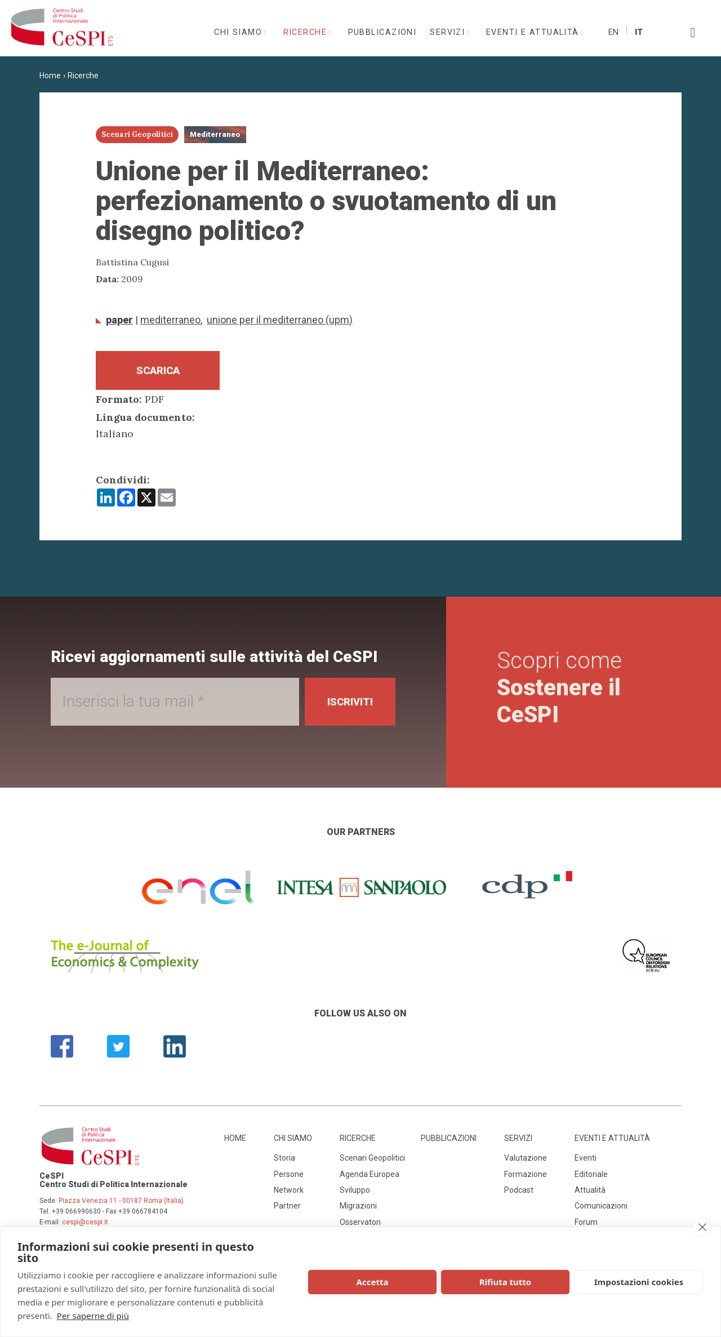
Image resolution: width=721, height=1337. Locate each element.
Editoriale (591, 1174)
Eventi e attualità (534, 32)
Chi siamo (239, 32)
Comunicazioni (601, 1205)
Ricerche (306, 32)
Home (50, 75)
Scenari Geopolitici (372, 1157)
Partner (287, 1205)
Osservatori (360, 1222)
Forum (586, 1222)
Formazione (525, 1174)
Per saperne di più (93, 1315)
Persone (289, 1174)
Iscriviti (350, 702)
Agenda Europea (369, 1174)
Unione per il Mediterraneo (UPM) (280, 320)
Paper (119, 320)
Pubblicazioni (382, 32)
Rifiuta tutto (505, 1281)
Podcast (518, 1189)
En (613, 32)
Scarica (158, 370)
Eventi (586, 1157)
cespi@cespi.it (85, 1222)
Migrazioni (358, 1205)
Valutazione (525, 1157)
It (639, 32)
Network (289, 1189)
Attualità (590, 1189)
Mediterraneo (170, 320)
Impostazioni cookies (639, 1281)
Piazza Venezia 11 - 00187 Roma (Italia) (121, 1201)
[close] (702, 1227)
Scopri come (559, 687)
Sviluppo (355, 1189)
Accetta (373, 1281)
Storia (284, 1157)
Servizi (449, 32)
